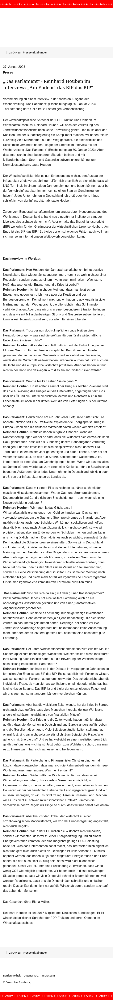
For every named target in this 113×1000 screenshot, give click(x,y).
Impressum (48, 975)
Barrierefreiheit (12, 975)
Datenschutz (31, 975)
